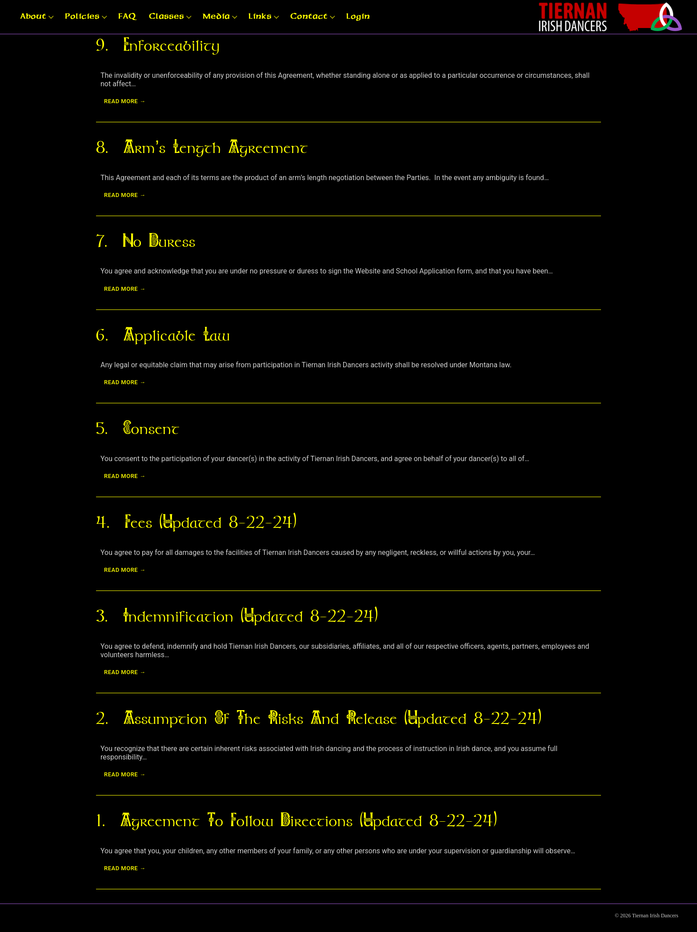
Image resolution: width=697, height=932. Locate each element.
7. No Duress (146, 241)
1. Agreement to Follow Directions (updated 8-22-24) (296, 820)
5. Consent (138, 428)
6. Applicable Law (163, 335)
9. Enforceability (158, 45)
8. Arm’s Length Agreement (202, 147)
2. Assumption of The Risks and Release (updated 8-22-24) (318, 718)
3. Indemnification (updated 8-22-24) (236, 616)
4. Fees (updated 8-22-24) (196, 522)
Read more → (124, 101)
